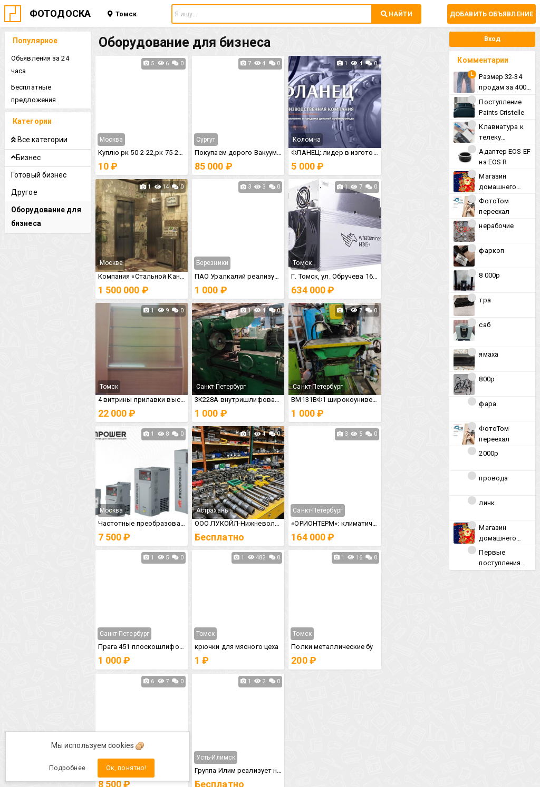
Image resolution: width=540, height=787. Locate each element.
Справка (312, 648)
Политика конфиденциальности (150, 692)
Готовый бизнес (39, 162)
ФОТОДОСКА (60, 13)
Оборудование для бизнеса (47, 204)
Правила (227, 648)
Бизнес (26, 145)
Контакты (227, 666)
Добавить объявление (491, 14)
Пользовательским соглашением (358, 684)
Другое (25, 179)
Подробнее (67, 768)
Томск (122, 14)
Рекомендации (312, 666)
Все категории (40, 127)
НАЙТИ (396, 14)
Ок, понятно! (126, 768)
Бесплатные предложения (34, 81)
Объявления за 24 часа (49, 58)
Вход (491, 39)
